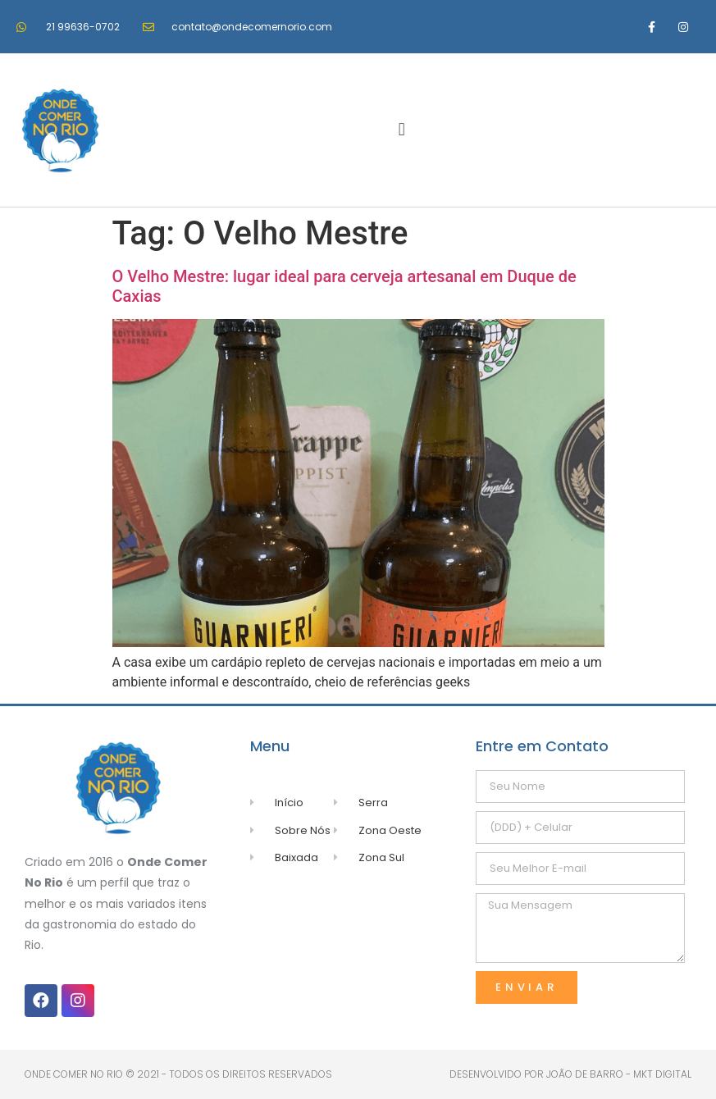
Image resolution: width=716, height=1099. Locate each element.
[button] (401, 130)
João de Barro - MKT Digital (618, 1074)
